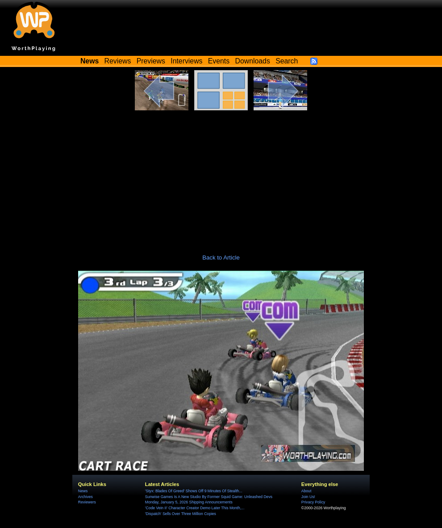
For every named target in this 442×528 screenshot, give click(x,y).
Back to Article (221, 257)
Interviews (186, 61)
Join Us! (308, 496)
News (83, 491)
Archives (85, 496)
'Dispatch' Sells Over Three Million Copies (180, 513)
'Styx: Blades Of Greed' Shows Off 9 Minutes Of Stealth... (193, 491)
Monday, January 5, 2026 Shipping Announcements (189, 502)
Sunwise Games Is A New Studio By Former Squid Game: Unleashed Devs (208, 496)
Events (218, 61)
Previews (151, 61)
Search (286, 61)
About (306, 491)
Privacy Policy (313, 502)
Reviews (117, 61)
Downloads (252, 61)
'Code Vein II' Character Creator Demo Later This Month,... (194, 508)
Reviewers (87, 502)
